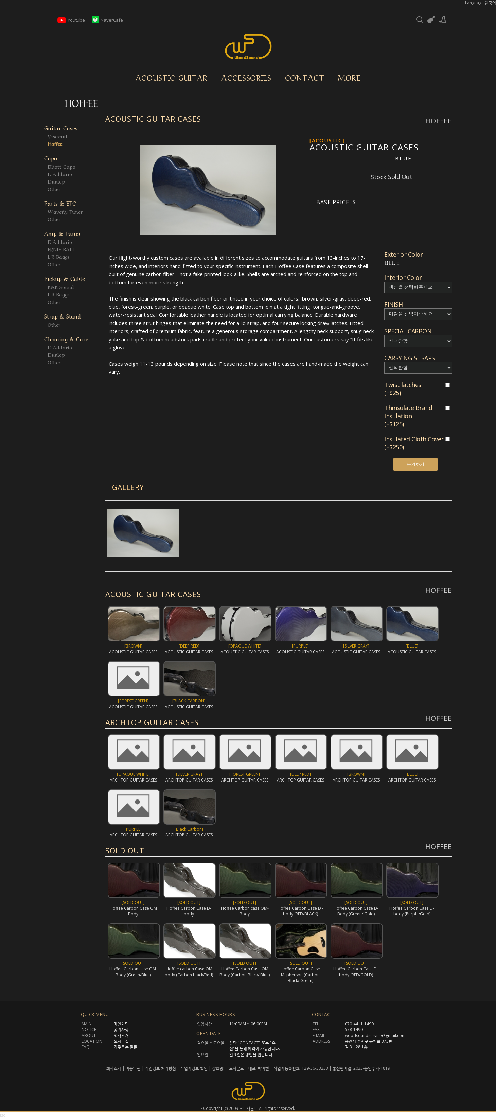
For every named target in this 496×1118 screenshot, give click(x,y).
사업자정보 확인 (194, 1068)
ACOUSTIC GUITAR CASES (153, 119)
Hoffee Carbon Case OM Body (133, 911)
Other (54, 188)
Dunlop (56, 181)
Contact (304, 77)
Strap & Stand (62, 315)
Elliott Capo (61, 166)
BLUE (403, 158)
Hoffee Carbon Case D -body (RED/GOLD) (356, 971)
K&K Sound (61, 286)
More (349, 77)
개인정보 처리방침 (160, 1068)
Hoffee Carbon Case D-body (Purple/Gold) (411, 911)
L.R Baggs (59, 256)
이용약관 (133, 1068)
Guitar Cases (60, 127)
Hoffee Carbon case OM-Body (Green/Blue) (133, 972)
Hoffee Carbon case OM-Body (245, 911)
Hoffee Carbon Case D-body (188, 911)
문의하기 (415, 464)
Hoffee (55, 143)
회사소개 (114, 1068)
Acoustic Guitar (172, 77)
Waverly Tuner (65, 211)
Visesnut (58, 136)
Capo (50, 157)
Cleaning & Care (66, 338)
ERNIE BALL (61, 249)
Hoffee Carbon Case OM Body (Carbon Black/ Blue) (244, 972)
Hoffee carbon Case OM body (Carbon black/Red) (189, 972)
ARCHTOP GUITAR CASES (152, 722)
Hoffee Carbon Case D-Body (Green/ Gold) (356, 911)
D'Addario (60, 173)
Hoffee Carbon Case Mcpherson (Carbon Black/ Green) (300, 974)
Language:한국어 (480, 3)
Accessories (246, 77)
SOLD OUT (124, 850)
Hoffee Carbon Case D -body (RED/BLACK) (300, 911)
